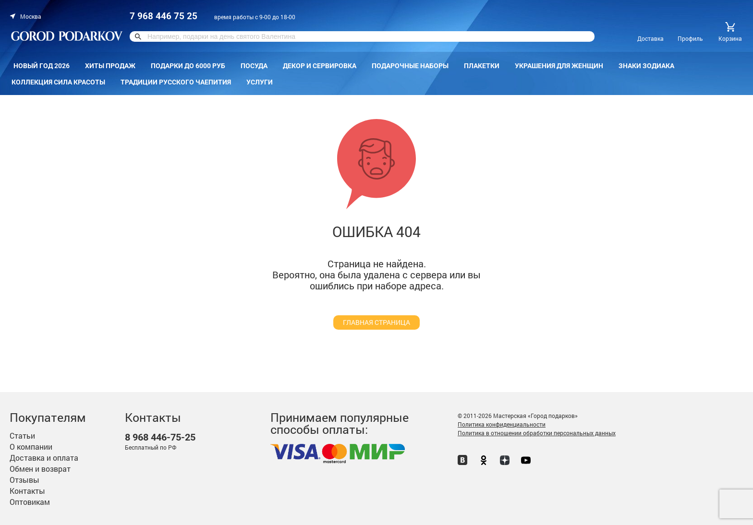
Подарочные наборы (410, 66)
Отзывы (24, 480)
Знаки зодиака (646, 66)
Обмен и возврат (40, 469)
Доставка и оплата (44, 458)
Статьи (22, 435)
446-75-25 (160, 437)
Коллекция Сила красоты (58, 82)
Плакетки (481, 66)
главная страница (376, 322)
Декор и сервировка (319, 66)
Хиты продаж (110, 66)
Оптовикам (30, 502)
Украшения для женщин (559, 66)
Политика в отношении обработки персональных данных (537, 433)
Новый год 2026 (41, 66)
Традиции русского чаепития (176, 82)
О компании (31, 446)
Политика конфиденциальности (502, 424)
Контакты (27, 491)
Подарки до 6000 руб (188, 66)
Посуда (254, 66)
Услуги (259, 82)
